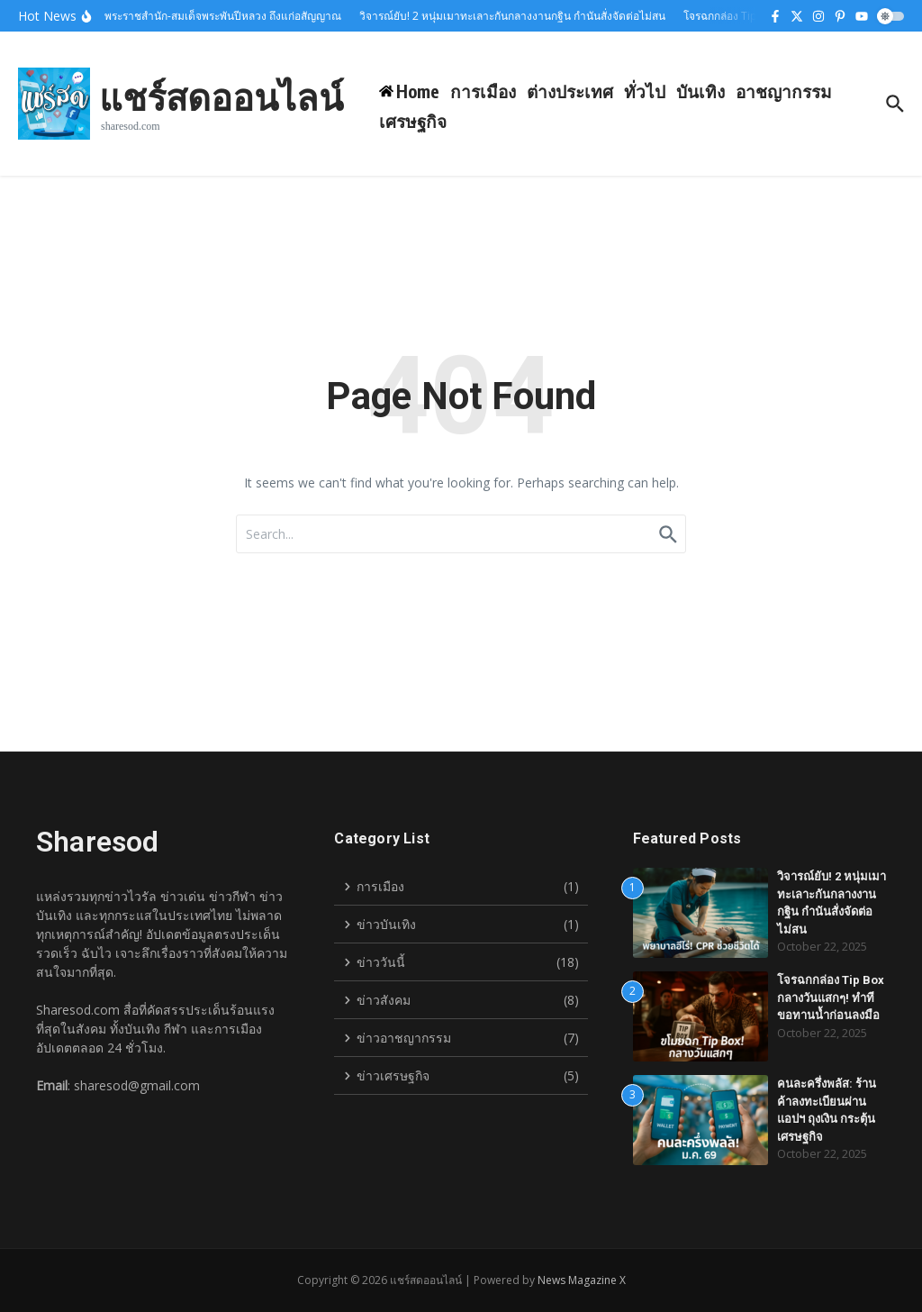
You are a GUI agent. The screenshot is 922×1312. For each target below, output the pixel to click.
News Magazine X (582, 1280)
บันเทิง (700, 91)
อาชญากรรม (784, 91)
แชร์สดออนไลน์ (221, 96)
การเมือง (483, 91)
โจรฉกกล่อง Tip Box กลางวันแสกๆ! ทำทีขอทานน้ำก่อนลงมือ (830, 997)
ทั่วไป (644, 91)
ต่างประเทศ (570, 91)
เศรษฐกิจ (413, 121)
